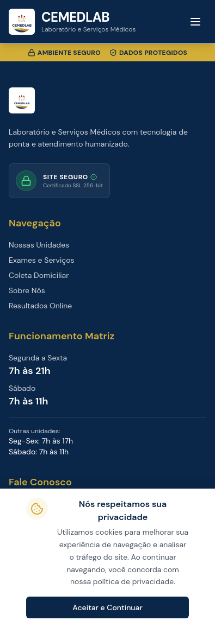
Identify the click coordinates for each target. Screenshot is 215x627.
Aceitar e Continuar (107, 607)
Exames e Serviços (42, 260)
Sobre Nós (27, 290)
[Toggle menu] (195, 22)
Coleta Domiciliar (39, 275)
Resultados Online (40, 306)
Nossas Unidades (39, 245)
